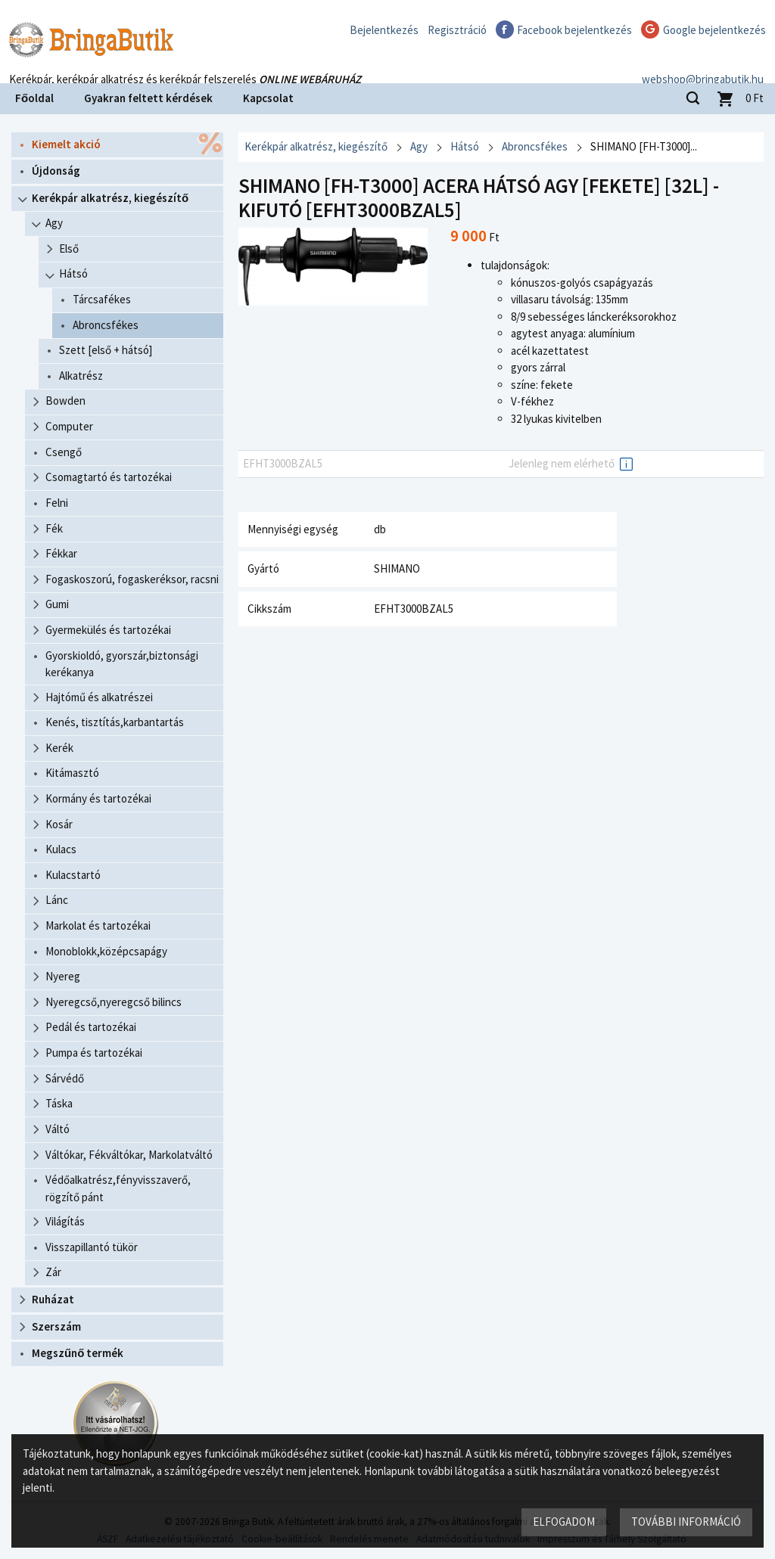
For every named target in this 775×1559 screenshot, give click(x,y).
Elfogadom (564, 1521)
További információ (686, 1521)
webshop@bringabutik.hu (703, 63)
